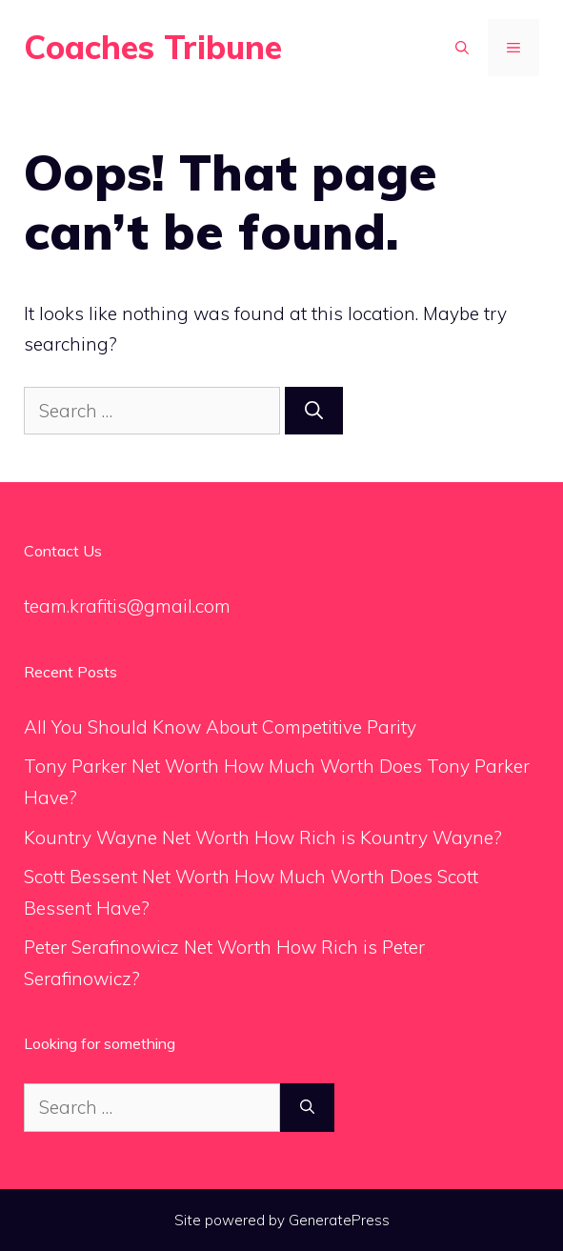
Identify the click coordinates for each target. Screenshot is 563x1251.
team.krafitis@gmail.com (127, 606)
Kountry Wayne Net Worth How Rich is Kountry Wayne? (263, 837)
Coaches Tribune (153, 47)
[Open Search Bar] (462, 47)
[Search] (314, 411)
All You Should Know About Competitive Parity (222, 727)
